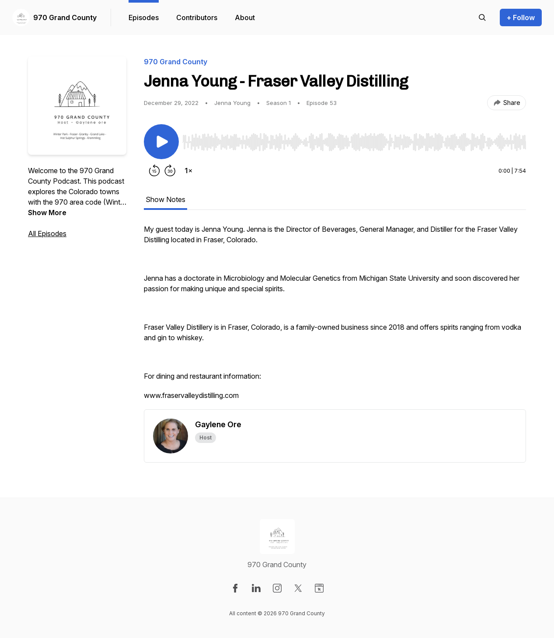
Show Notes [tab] (165, 199)
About (245, 17)
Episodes (144, 17)
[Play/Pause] (161, 141)
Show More (47, 212)
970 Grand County (65, 17)
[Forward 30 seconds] (170, 170)
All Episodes (47, 233)
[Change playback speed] (188, 170)
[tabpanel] (335, 316)
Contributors (196, 17)
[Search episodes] (482, 17)
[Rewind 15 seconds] (154, 170)
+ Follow (521, 17)
